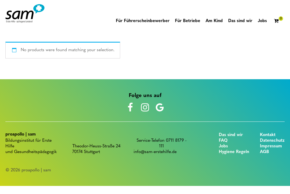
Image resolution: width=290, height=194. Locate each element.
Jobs (223, 146)
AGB (264, 152)
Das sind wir (231, 135)
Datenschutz (272, 140)
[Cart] (278, 21)
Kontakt (267, 135)
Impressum (271, 146)
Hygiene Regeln (234, 152)
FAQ (223, 140)
